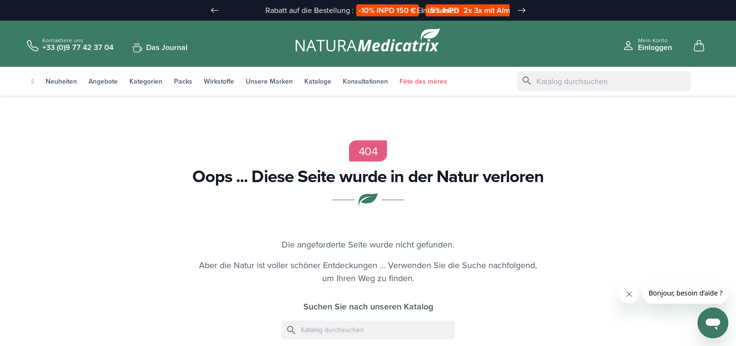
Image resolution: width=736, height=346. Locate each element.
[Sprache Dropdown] (693, 11)
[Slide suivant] (521, 10)
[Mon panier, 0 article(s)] (699, 46)
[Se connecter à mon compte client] (647, 44)
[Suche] (603, 82)
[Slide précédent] (215, 10)
